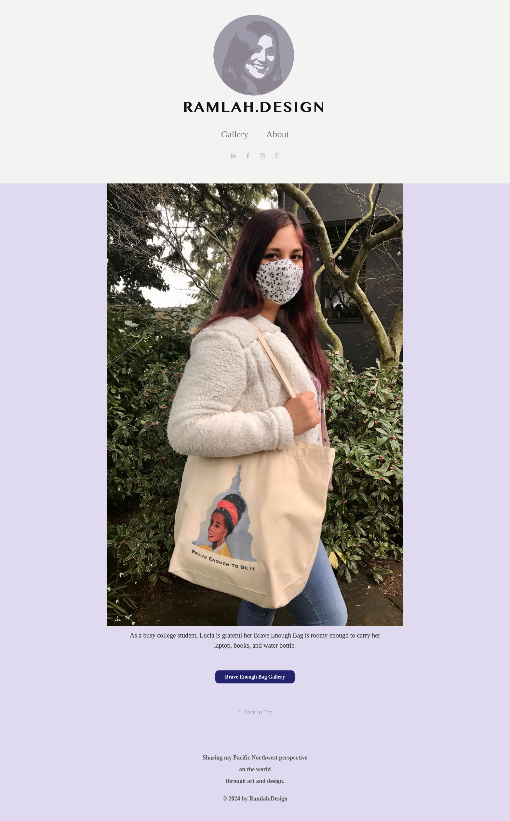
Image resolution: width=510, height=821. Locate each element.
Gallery (234, 134)
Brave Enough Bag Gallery (255, 677)
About (277, 134)
